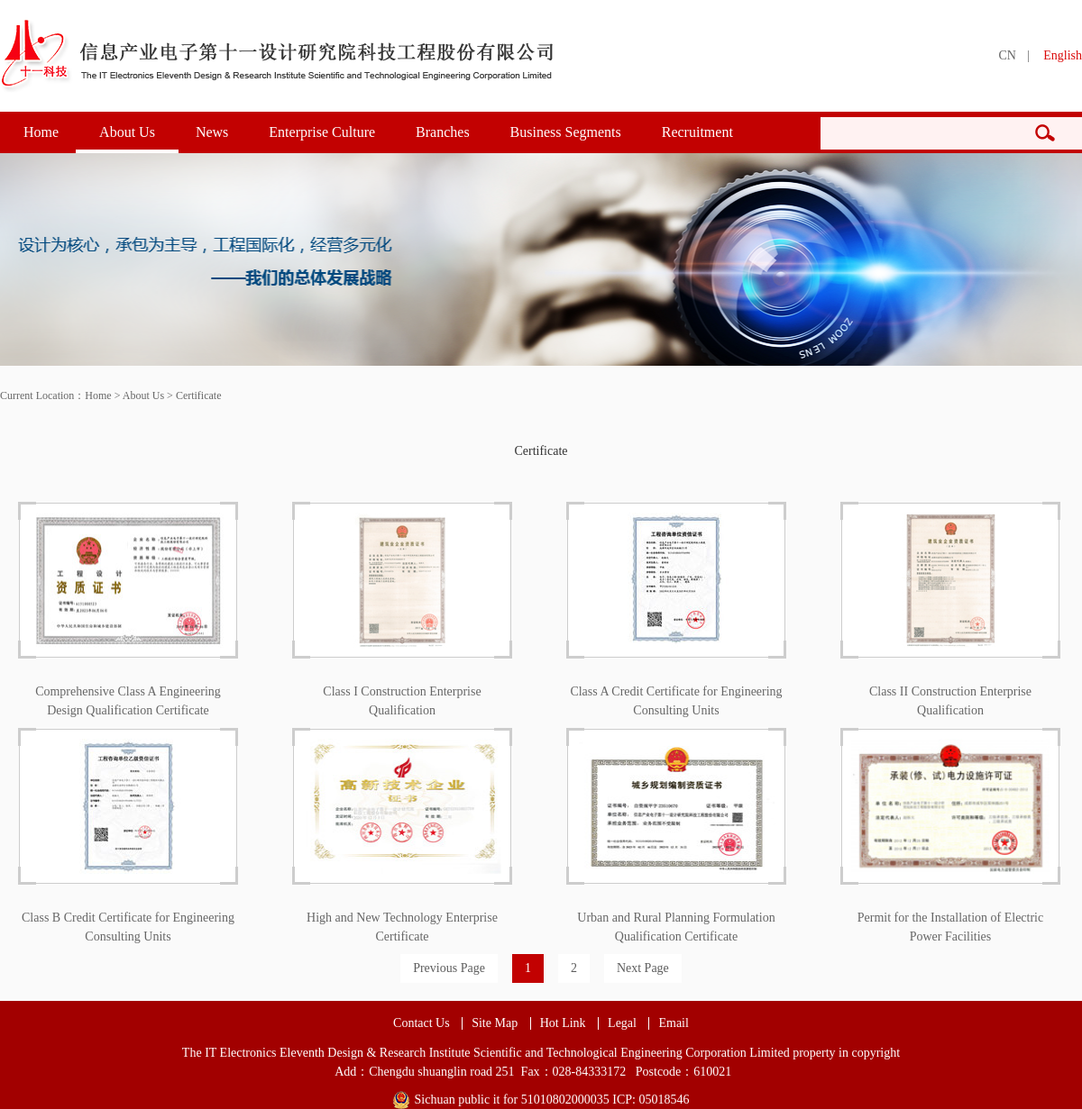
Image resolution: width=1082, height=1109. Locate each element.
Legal (622, 1023)
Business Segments (565, 132)
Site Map (495, 1023)
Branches (443, 132)
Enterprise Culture (322, 132)
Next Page (643, 968)
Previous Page (449, 968)
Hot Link (563, 1023)
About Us (127, 132)
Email (673, 1023)
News (212, 132)
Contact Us (421, 1023)
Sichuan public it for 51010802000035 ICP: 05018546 (552, 1099)
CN (1006, 55)
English (1062, 55)
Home (41, 132)
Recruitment (697, 132)
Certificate (199, 395)
